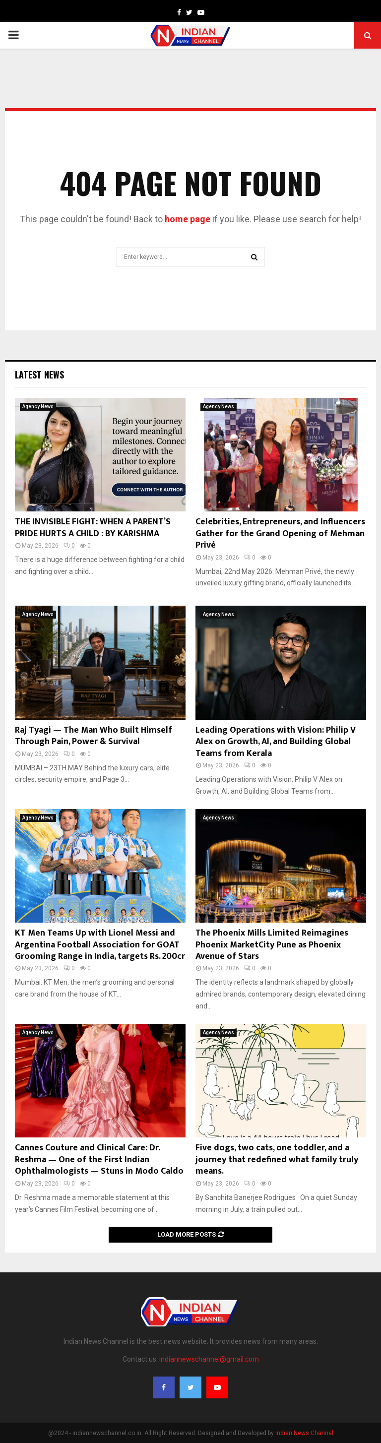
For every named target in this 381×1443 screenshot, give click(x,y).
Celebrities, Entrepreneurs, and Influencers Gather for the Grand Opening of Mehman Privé (280, 533)
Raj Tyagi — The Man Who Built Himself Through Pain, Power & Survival (93, 736)
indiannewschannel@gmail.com (209, 1359)
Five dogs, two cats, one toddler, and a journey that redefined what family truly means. (276, 1159)
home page (187, 219)
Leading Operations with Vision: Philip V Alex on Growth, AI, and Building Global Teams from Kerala (275, 742)
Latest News (39, 374)
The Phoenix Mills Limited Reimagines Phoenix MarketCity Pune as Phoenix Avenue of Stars (271, 945)
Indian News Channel (304, 1433)
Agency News (38, 406)
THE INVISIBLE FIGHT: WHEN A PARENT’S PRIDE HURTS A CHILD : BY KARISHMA (93, 527)
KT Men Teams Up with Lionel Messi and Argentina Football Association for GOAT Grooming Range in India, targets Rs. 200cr (100, 945)
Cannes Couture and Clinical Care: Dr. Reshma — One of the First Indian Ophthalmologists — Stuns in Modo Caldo (99, 1159)
